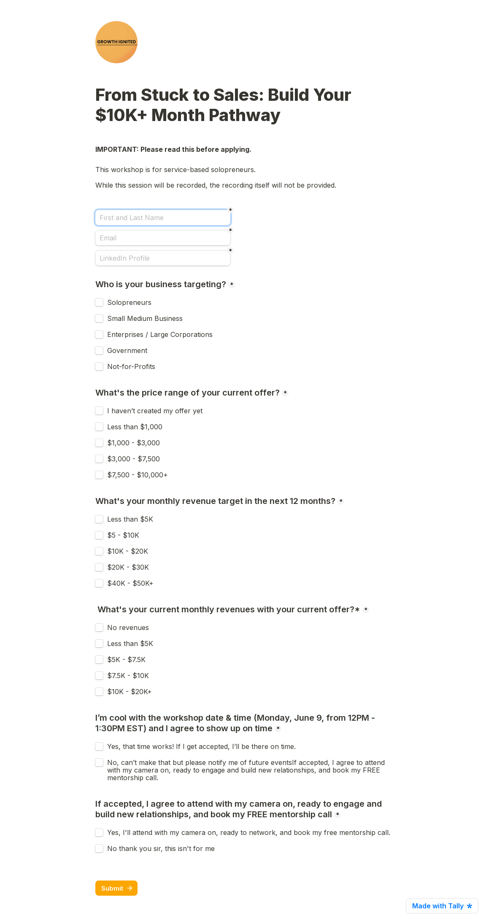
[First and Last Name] (162, 217)
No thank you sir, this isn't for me (161, 848)
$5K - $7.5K (126, 659)
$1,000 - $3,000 (133, 443)
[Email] (162, 237)
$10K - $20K (127, 551)
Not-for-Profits (131, 366)
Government (127, 350)
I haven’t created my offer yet (154, 411)
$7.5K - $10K (128, 675)
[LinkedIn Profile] (162, 258)
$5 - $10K (123, 535)
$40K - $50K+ (130, 583)
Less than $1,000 (134, 427)
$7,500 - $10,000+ (137, 475)
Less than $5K (130, 519)
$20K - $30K (128, 567)
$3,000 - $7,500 (133, 459)
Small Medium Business (145, 318)
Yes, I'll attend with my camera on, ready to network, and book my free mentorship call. (248, 832)
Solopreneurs (129, 302)
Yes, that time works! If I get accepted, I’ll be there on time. (201, 746)
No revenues (128, 627)
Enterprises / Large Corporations (160, 334)
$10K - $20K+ (130, 691)
